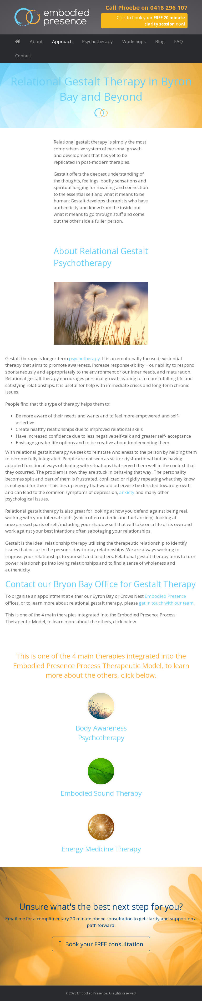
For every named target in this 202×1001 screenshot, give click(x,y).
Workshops (134, 41)
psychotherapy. (85, 358)
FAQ (178, 41)
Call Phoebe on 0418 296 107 (146, 7)
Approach (62, 41)
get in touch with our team (166, 603)
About (36, 41)
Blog (160, 41)
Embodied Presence (165, 596)
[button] (101, 944)
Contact (23, 56)
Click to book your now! (151, 21)
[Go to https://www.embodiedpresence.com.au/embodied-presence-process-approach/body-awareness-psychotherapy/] (101, 717)
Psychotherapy (97, 41)
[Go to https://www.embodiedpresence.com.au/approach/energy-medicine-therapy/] (101, 833)
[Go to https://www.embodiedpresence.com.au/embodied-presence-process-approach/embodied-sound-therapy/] (101, 777)
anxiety (126, 492)
